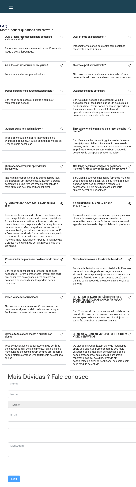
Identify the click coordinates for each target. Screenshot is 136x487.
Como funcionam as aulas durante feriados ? (97, 259)
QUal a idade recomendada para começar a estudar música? (28, 38)
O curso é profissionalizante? (89, 65)
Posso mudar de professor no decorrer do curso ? (32, 260)
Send (74, 478)
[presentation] (92, 466)
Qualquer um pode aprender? (89, 90)
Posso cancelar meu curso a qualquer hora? (29, 90)
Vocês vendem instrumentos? (21, 297)
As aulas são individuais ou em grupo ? (26, 65)
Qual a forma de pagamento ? (89, 36)
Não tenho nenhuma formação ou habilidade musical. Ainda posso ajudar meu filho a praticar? (100, 167)
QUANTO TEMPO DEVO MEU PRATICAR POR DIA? (30, 205)
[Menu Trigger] (11, 6)
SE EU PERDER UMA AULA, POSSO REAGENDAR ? (92, 205)
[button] (34, 38)
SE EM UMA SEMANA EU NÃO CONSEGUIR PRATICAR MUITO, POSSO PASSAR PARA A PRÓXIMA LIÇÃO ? (97, 300)
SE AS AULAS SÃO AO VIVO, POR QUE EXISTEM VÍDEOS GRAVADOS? (100, 335)
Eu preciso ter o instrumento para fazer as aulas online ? (99, 130)
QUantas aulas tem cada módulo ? (24, 128)
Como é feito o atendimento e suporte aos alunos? (28, 335)
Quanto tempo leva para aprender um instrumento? (25, 167)
